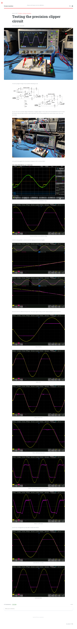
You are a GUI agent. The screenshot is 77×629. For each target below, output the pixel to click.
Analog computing (27, 13)
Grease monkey (8, 6)
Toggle (2, 3)
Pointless (20, 13)
